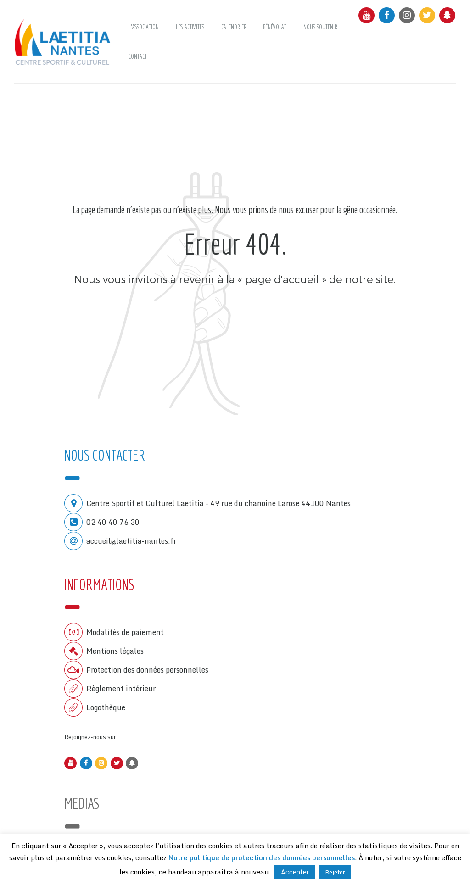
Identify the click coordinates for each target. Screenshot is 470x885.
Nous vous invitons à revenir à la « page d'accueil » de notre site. (235, 279)
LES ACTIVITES (190, 27)
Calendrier (233, 27)
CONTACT (138, 56)
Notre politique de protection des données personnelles (261, 857)
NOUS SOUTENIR (320, 27)
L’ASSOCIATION (144, 27)
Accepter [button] (295, 872)
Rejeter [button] (335, 872)
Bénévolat (274, 27)
